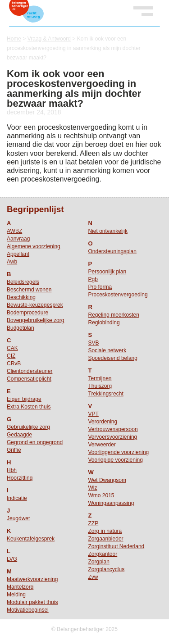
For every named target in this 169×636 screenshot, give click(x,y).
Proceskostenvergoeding (118, 294)
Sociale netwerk (107, 350)
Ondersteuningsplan (112, 251)
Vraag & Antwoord (49, 39)
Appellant (18, 254)
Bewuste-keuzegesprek (35, 305)
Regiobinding (104, 322)
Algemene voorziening (33, 246)
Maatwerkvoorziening (32, 579)
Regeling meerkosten (113, 315)
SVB (93, 343)
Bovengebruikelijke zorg (35, 320)
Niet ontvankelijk (108, 231)
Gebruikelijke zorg (28, 427)
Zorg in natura (105, 531)
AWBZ (14, 231)
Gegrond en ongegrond (35, 442)
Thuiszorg (100, 386)
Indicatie (17, 498)
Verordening (103, 421)
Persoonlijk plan (107, 271)
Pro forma (100, 287)
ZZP (93, 523)
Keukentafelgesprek (31, 539)
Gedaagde (19, 435)
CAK (12, 348)
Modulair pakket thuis (32, 602)
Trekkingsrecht (105, 394)
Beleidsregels (23, 282)
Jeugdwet (18, 518)
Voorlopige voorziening (115, 460)
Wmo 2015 (101, 495)
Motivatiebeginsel (28, 610)
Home (14, 39)
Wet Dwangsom (107, 480)
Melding (16, 594)
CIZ (11, 356)
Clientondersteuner (29, 371)
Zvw (93, 577)
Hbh (12, 470)
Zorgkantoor (103, 554)
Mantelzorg (20, 587)
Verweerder (102, 444)
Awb (12, 262)
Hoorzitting (19, 478)
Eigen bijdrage (24, 399)
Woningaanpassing (111, 503)
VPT (93, 414)
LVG (12, 559)
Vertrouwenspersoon (113, 429)
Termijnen (100, 378)
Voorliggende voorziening (118, 452)
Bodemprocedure (27, 312)
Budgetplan (20, 328)
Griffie (14, 450)
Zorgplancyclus (106, 569)
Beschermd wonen (29, 289)
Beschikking (21, 297)
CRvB (14, 363)
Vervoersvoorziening (112, 437)
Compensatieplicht (29, 379)
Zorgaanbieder (105, 539)
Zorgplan (99, 562)
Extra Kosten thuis (28, 407)
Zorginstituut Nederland (116, 546)
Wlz (92, 488)
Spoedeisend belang (112, 358)
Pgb (93, 279)
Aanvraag (18, 239)
